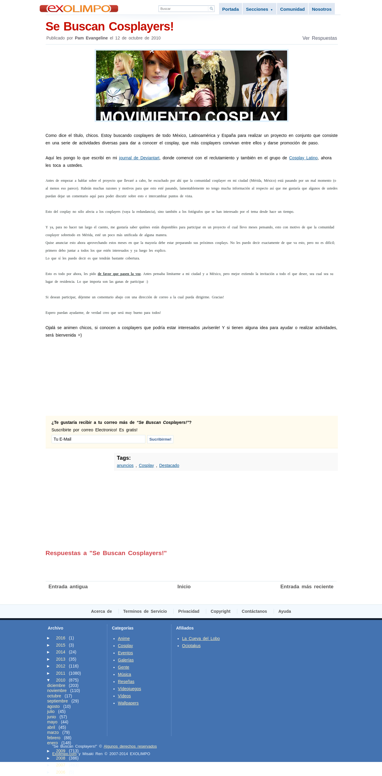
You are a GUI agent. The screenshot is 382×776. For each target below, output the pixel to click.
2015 (60, 645)
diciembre (56, 685)
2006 (60, 772)
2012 (60, 666)
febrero (53, 737)
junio (51, 716)
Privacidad (188, 611)
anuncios (125, 465)
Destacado (169, 465)
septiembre (57, 701)
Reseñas (126, 681)
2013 (60, 659)
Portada (230, 9)
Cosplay (146, 465)
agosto (53, 706)
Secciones (259, 9)
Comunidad (292, 9)
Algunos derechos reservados (130, 746)
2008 (60, 758)
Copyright (220, 611)
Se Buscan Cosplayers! (192, 26)
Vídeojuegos (129, 688)
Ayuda (284, 611)
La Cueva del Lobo (201, 638)
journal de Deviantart (139, 157)
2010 (60, 680)
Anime (124, 638)
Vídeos (124, 695)
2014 (60, 652)
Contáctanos (254, 611)
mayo (52, 722)
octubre (54, 695)
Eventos (125, 652)
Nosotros (322, 9)
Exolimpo (79, 8)
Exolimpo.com (64, 753)
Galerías (126, 660)
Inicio (184, 586)
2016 (60, 638)
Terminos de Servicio (145, 611)
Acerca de (101, 611)
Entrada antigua (68, 586)
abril (51, 727)
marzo (53, 732)
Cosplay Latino (303, 157)
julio (51, 711)
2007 (60, 765)
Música (124, 674)
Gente (123, 667)
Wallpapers (128, 703)
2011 (60, 673)
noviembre (57, 690)
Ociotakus (191, 645)
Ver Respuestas (320, 38)
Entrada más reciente (307, 586)
